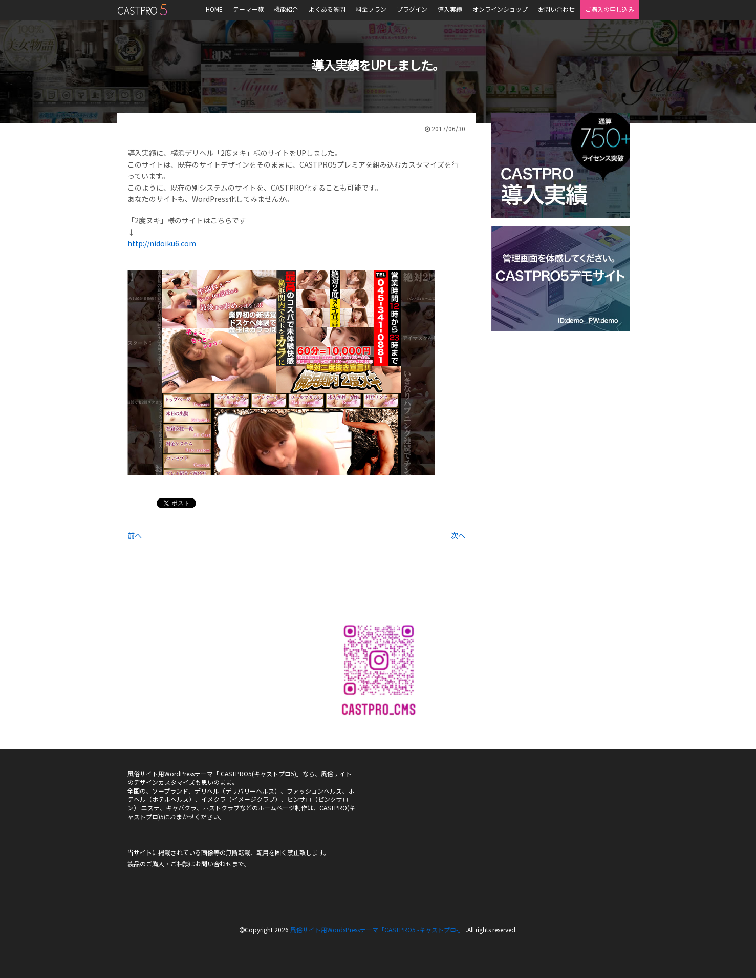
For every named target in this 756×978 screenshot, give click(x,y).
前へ (134, 535)
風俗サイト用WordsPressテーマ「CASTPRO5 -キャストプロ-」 (377, 929)
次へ (458, 535)
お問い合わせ (213, 863)
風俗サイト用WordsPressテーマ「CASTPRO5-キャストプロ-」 (142, 9)
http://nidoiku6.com (161, 243)
